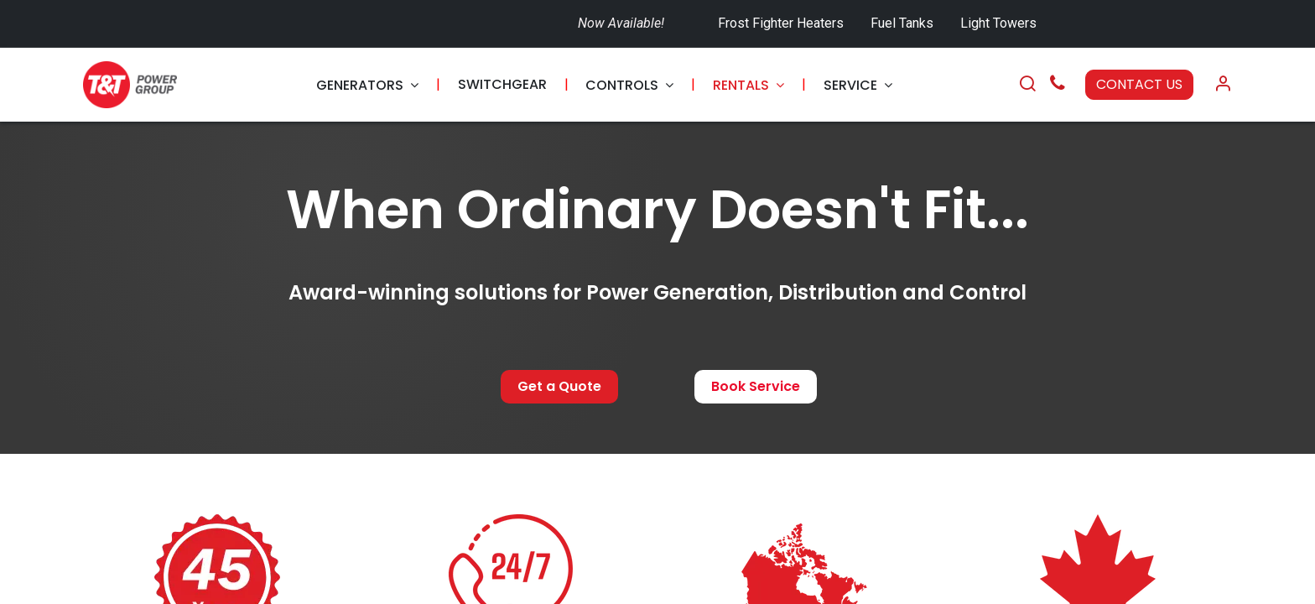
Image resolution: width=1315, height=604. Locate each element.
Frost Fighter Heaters (781, 23)
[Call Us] (1057, 85)
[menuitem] (367, 85)
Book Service (755, 386)
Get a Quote (559, 386)
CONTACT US (1139, 84)
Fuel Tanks (904, 23)
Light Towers (998, 23)
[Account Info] (1223, 85)
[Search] (1027, 85)
